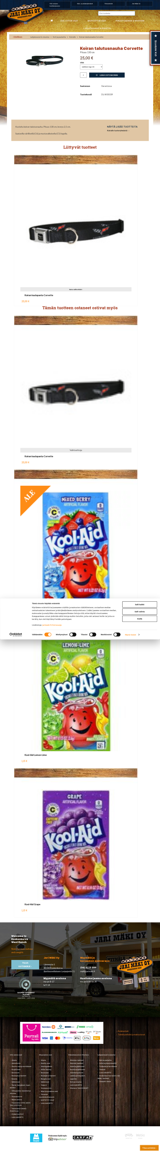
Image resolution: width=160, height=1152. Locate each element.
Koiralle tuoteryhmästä (117, 130)
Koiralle (72, 37)
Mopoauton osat (96, 21)
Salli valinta (140, 1124)
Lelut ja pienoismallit (107, 1063)
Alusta (14, 1060)
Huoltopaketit (46, 1066)
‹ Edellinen (17, 37)
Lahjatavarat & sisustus (97, 28)
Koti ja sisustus (76, 1082)
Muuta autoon (17, 1099)
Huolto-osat (45, 1063)
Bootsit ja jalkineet (77, 1069)
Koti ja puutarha (59, 37)
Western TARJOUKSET (79, 1088)
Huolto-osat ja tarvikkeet (21, 1066)
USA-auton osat (69, 21)
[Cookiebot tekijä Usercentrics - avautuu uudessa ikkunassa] (15, 1147)
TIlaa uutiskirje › (25, 964)
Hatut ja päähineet (77, 1066)
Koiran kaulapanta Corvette (39, 295)
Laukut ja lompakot (77, 1076)
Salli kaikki (139, 1117)
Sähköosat (16, 1082)
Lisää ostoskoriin (107, 75)
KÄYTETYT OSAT (47, 1100)
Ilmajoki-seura (105, 1081)
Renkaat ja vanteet (19, 1076)
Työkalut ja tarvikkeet (108, 1066)
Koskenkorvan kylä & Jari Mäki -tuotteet (109, 1077)
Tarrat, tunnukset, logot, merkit (20, 1086)
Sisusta (14, 1079)
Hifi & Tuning (46, 1069)
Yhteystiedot (108, 4)
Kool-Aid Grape (32, 904)
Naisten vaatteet (76, 1063)
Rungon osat (46, 1079)
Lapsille (73, 1079)
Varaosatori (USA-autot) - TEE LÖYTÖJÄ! (20, 1104)
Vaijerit (44, 1085)
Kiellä (139, 1131)
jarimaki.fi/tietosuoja (52, 1137)
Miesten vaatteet (77, 1060)
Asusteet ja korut (76, 1073)
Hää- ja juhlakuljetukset (85, 4)
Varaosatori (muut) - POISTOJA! (18, 1109)
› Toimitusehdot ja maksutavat (131, 1034)
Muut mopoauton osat (49, 1091)
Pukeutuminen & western (130, 21)
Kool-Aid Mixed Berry (35, 605)
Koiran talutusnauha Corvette (91, 37)
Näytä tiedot (130, 1147)
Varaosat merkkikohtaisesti (46, 1095)
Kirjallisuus (16, 1069)
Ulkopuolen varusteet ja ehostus (20, 1092)
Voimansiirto (17, 1096)
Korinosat (15, 1073)
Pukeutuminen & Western (78, 1055)
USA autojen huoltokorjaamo (55, 5)
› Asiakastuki (123, 1031)
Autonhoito (16, 1063)
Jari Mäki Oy (136, 4)
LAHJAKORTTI (47, 1103)
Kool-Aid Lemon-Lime (36, 755)
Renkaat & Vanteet (48, 1076)
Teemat (102, 1069)
